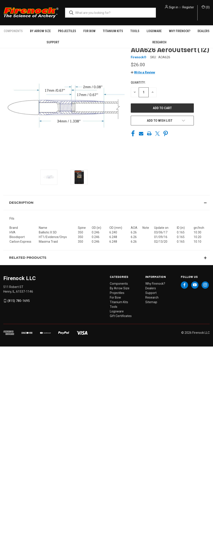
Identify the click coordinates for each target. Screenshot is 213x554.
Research (159, 42)
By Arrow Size (40, 31)
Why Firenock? (179, 31)
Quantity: (138, 82)
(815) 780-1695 (18, 301)
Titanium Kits (113, 31)
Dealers (203, 31)
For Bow (89, 31)
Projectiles (67, 31)
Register (188, 7)
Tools (134, 31)
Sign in (173, 7)
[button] (143, 72)
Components (13, 31)
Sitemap (151, 302)
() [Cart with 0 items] (206, 7)
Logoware (154, 31)
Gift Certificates (121, 316)
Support (53, 42)
